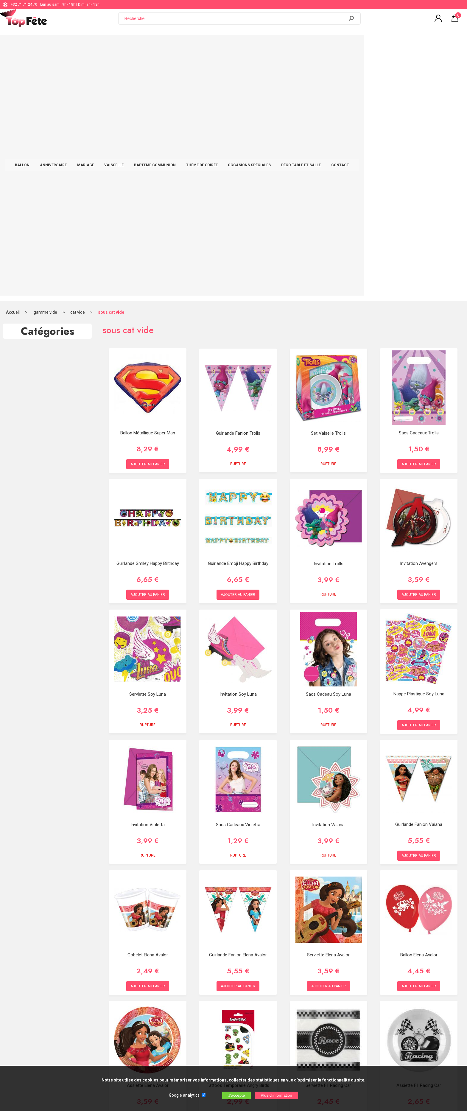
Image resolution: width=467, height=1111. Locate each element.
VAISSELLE (165, 45)
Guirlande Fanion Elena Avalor (238, 706)
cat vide (77, 64)
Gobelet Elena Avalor (147, 706)
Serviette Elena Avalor (328, 706)
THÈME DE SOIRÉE (253, 45)
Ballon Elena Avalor (419, 706)
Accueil (13, 64)
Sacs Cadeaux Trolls (419, 184)
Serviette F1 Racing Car (328, 837)
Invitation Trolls (328, 315)
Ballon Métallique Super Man (147, 184)
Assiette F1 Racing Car (418, 837)
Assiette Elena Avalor (148, 837)
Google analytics (184, 1095)
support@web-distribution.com (213, 993)
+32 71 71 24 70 (24, 4)
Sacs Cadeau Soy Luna (328, 446)
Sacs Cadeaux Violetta (238, 576)
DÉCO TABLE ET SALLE (352, 45)
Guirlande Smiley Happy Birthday (147, 315)
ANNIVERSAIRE (104, 45)
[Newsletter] (121, 1040)
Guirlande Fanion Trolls (238, 185)
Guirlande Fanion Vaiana (418, 576)
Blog (191, 1008)
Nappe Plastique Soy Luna (418, 445)
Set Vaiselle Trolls (328, 185)
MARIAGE (137, 45)
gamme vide (45, 64)
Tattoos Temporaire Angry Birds (238, 837)
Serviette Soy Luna (147, 446)
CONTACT (392, 45)
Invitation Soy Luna (238, 446)
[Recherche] (235, 21)
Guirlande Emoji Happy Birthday (238, 315)
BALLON (73, 45)
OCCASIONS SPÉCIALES (300, 45)
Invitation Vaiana (328, 576)
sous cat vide (111, 64)
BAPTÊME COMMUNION (206, 45)
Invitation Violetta (147, 576)
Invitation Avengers (419, 315)
